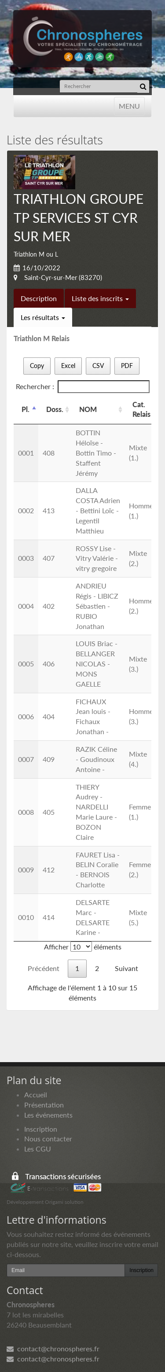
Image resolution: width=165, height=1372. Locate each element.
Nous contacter (48, 1138)
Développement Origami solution (45, 1202)
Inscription (40, 1129)
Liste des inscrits (100, 298)
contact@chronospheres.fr (53, 1348)
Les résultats (43, 317)
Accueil (35, 1094)
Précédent (43, 968)
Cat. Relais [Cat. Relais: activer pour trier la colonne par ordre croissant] (141, 409)
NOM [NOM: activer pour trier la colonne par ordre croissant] (88, 409)
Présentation (44, 1104)
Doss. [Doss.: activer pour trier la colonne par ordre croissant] (54, 409)
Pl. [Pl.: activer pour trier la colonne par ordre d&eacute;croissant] (25, 409)
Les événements (48, 1115)
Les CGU (37, 1148)
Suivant (126, 968)
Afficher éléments (82, 947)
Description (39, 298)
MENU (129, 105)
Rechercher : (83, 386)
